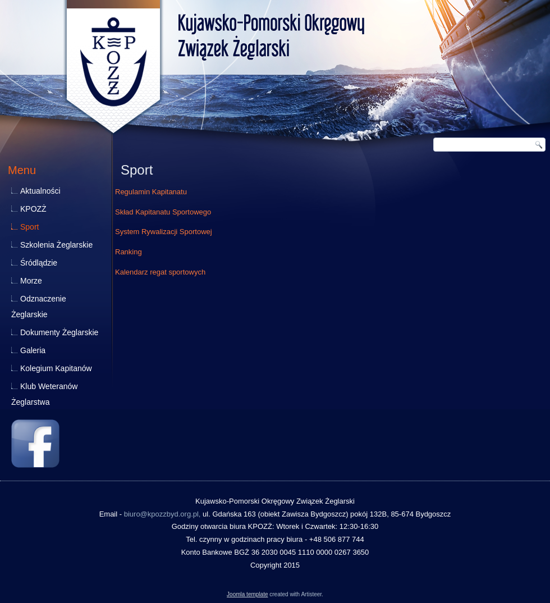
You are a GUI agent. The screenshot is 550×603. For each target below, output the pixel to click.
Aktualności (40, 190)
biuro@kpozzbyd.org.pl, (162, 514)
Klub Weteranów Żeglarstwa (44, 394)
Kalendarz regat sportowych (160, 272)
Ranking (128, 252)
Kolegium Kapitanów (56, 368)
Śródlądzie (38, 262)
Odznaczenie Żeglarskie (38, 306)
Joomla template (247, 594)
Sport (29, 226)
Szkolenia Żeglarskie (56, 244)
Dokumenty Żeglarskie (59, 332)
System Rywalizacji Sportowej (163, 231)
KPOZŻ (33, 208)
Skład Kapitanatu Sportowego (163, 212)
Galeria (32, 350)
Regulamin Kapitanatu (151, 192)
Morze (31, 280)
